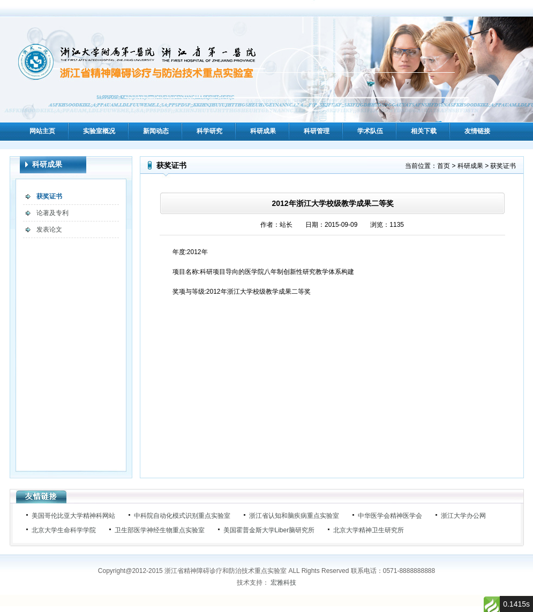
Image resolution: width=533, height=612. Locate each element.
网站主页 (42, 131)
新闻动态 (156, 131)
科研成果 (263, 131)
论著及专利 (52, 213)
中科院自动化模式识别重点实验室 (182, 515)
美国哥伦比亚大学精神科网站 (73, 515)
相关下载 (424, 131)
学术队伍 (370, 131)
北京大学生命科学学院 (64, 530)
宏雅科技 (283, 582)
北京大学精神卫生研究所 (368, 530)
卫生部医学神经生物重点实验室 (160, 530)
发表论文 (49, 229)
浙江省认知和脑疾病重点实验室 (294, 515)
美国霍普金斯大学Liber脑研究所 (269, 530)
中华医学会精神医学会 (390, 515)
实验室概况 (99, 131)
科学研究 (209, 131)
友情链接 (477, 131)
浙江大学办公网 (463, 515)
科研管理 (316, 131)
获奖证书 (49, 196)
